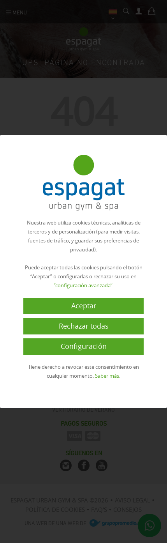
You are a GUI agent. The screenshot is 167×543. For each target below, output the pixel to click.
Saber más (107, 375)
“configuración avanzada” (83, 285)
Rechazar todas (84, 326)
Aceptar (83, 305)
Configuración (84, 346)
